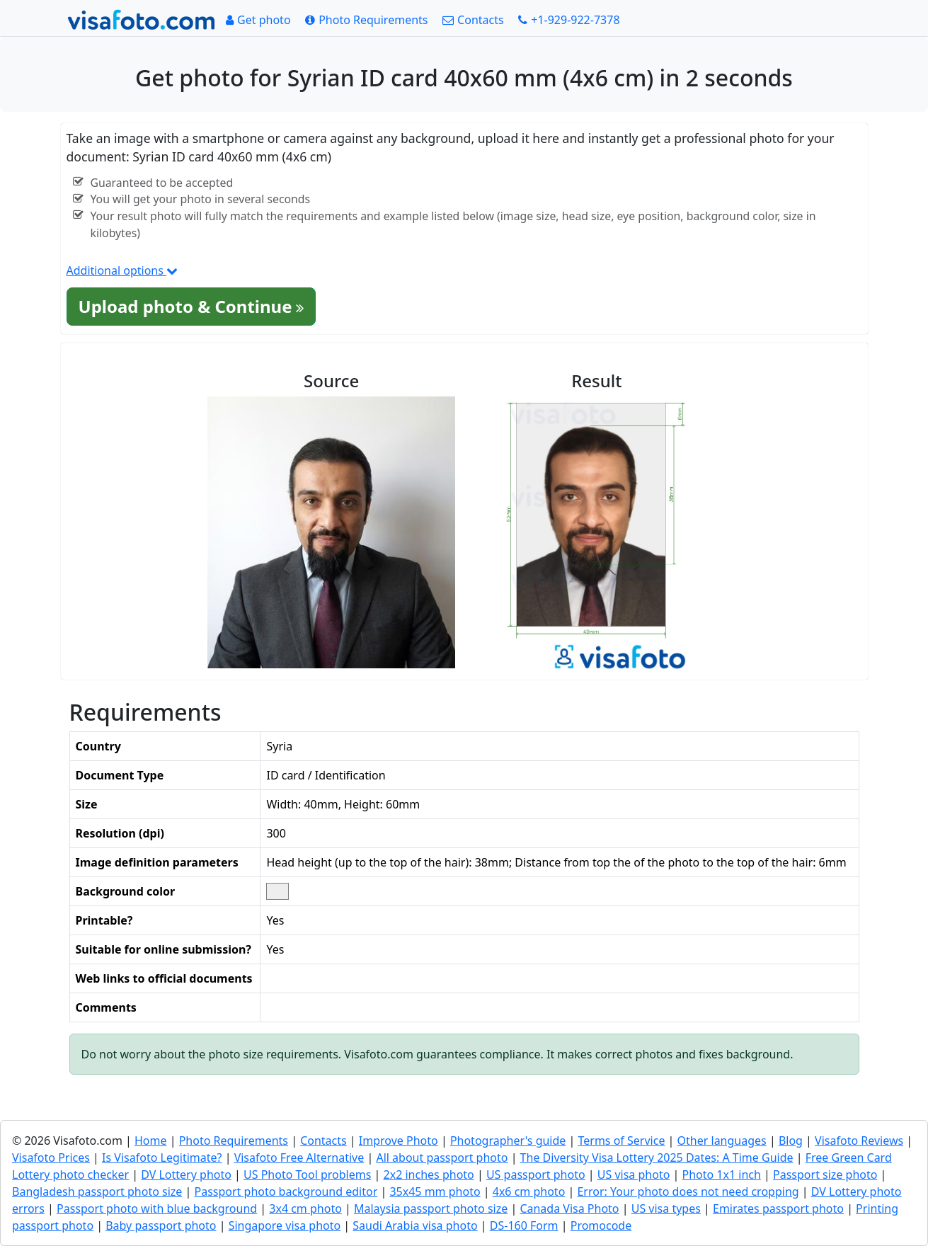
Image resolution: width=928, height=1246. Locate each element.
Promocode (601, 1225)
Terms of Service (621, 1140)
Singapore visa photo (285, 1225)
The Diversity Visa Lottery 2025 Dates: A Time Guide (657, 1157)
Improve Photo (398, 1140)
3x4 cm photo (305, 1208)
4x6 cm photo (529, 1191)
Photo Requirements (233, 1140)
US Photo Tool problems (307, 1174)
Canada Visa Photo (569, 1208)
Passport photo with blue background (157, 1208)
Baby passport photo (160, 1225)
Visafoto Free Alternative (299, 1157)
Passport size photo (825, 1174)
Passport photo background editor (286, 1191)
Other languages (722, 1140)
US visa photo (633, 1174)
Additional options (122, 270)
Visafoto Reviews (859, 1140)
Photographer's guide (508, 1140)
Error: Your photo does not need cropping (687, 1191)
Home (150, 1140)
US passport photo (535, 1174)
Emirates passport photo (778, 1208)
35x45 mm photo (434, 1191)
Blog (791, 1140)
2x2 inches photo (429, 1174)
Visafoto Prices (51, 1157)
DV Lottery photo (186, 1174)
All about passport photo (442, 1157)
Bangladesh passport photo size (97, 1191)
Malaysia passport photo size (431, 1208)
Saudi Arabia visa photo (415, 1225)
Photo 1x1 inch (721, 1174)
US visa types (666, 1208)
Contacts (323, 1140)
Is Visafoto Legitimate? (162, 1157)
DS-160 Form (524, 1225)
